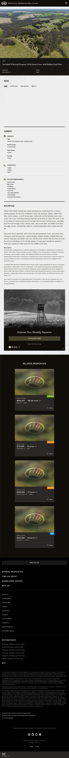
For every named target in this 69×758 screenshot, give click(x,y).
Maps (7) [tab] (34, 86)
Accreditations (6, 598)
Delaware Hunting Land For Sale (13, 656)
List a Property (7, 619)
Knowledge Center (12, 581)
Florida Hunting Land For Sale (12, 658)
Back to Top (34, 563)
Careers (4, 606)
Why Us (6, 586)
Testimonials (6, 602)
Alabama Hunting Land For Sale (13, 644)
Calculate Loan (34, 338)
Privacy (37, 746)
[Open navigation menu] (66, 3)
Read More (8, 248)
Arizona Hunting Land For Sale (12, 647)
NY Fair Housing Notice (7, 718)
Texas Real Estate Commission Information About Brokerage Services (18, 715)
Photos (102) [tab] (13, 86)
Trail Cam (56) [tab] (25, 86)
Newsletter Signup (8, 631)
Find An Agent (9, 576)
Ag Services (6, 610)
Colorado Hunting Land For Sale (13, 653)
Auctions (5, 614)
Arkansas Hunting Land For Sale (13, 650)
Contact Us (5, 623)
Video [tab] (5, 86)
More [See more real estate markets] (4, 663)
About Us (5, 594)
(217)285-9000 (51, 728)
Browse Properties (12, 572)
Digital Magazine (7, 627)
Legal (31, 746)
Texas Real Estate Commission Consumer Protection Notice (16, 713)
